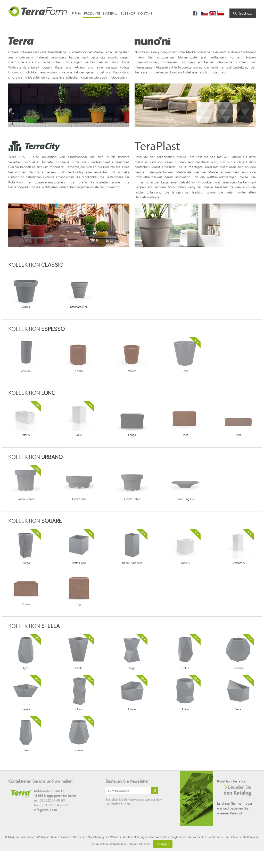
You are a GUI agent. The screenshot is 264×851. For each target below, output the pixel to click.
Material (110, 13)
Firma (76, 13)
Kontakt (145, 13)
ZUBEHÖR (128, 13)
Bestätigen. (163, 844)
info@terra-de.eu (45, 809)
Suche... (242, 13)
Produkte (92, 13)
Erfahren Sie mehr (139, 844)
